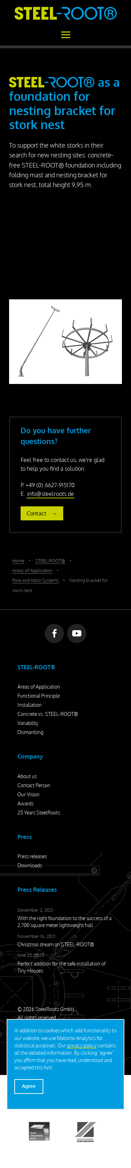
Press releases (32, 856)
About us (27, 776)
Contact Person (33, 785)
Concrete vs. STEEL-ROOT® (47, 714)
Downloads (29, 865)
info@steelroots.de (50, 493)
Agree (29, 1086)
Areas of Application (38, 687)
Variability (27, 723)
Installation (29, 705)
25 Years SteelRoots (38, 813)
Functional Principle (38, 696)
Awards (25, 803)
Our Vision (28, 794)
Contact (36, 513)
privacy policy (81, 1045)
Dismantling (30, 732)
